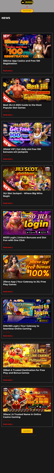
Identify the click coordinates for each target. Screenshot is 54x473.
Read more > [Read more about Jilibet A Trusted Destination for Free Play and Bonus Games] (8, 380)
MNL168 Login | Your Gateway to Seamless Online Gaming (21, 327)
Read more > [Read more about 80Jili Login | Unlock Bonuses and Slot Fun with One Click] (8, 247)
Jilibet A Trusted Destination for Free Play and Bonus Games (24, 371)
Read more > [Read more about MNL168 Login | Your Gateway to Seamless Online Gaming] (8, 336)
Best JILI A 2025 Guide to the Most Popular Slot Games (22, 106)
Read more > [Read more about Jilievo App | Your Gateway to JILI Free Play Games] (8, 291)
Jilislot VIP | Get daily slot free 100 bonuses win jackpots (22, 150)
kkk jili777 (27, 454)
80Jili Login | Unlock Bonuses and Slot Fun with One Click (24, 239)
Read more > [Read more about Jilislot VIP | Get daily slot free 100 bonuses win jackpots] (8, 159)
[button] (27, 7)
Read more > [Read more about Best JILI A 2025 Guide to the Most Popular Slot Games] (8, 115)
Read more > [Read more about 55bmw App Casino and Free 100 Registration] (8, 70)
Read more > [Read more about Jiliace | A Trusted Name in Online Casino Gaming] (8, 424)
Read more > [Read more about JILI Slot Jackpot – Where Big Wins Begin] (8, 203)
